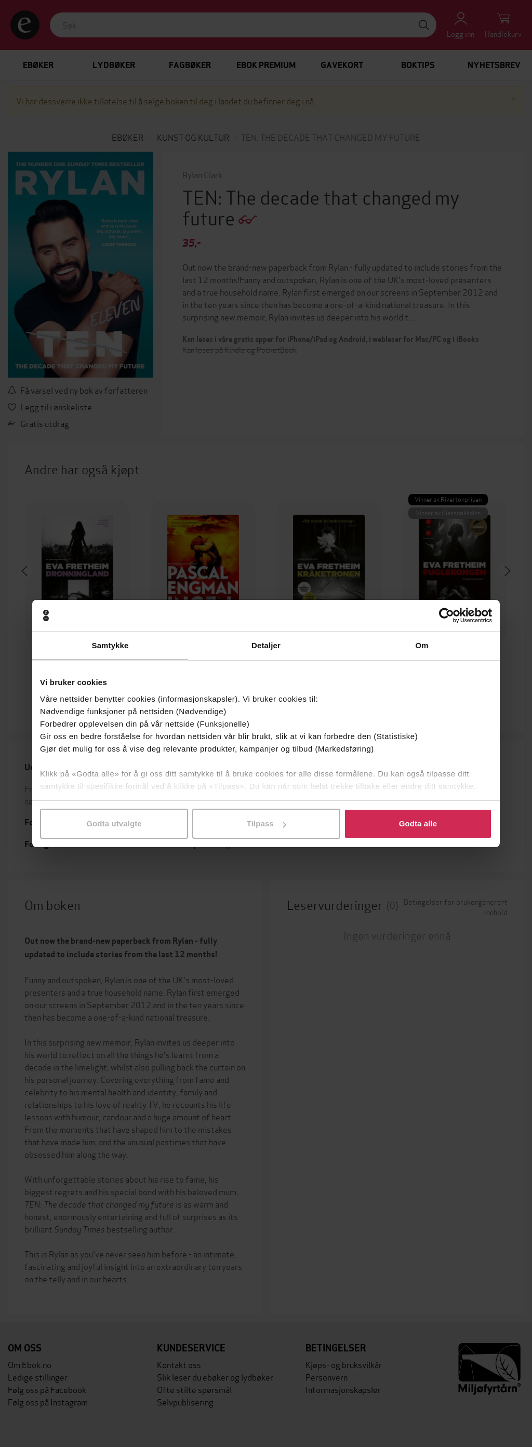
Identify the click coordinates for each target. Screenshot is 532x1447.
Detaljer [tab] (266, 645)
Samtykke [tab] (110, 645)
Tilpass (266, 823)
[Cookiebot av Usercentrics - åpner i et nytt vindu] (446, 615)
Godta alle (418, 823)
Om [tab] (421, 645)
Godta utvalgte (113, 823)
